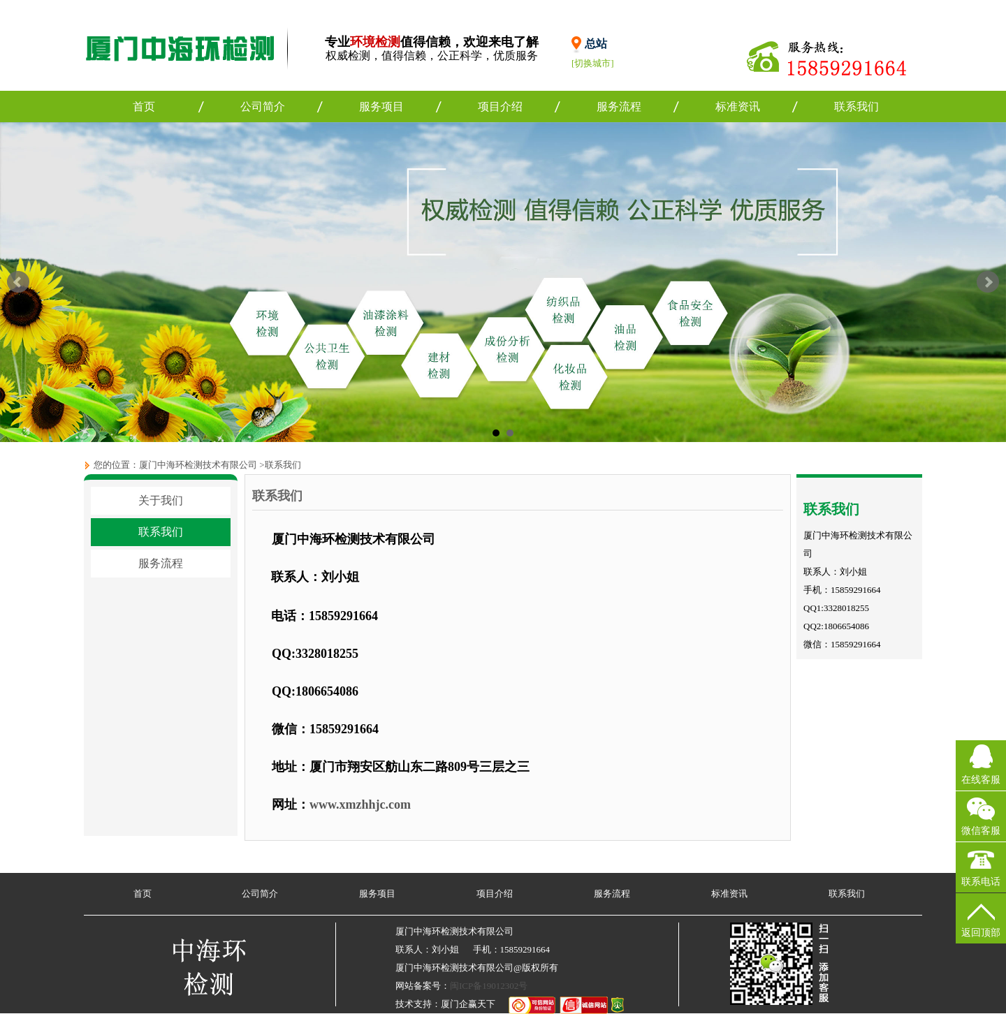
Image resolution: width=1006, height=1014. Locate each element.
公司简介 (262, 106)
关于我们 (160, 500)
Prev (18, 282)
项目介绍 (500, 106)
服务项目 (381, 106)
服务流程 (619, 106)
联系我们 (856, 106)
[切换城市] (592, 63)
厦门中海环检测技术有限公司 (198, 465)
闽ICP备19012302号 (488, 985)
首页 (144, 106)
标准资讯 (737, 106)
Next (988, 282)
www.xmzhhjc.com (360, 804)
